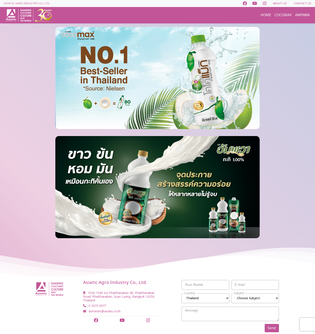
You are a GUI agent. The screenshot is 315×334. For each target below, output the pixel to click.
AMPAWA (302, 15)
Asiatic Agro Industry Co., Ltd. (27, 3)
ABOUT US (280, 3)
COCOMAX (283, 15)
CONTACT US (302, 3)
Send (272, 328)
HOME (266, 15)
